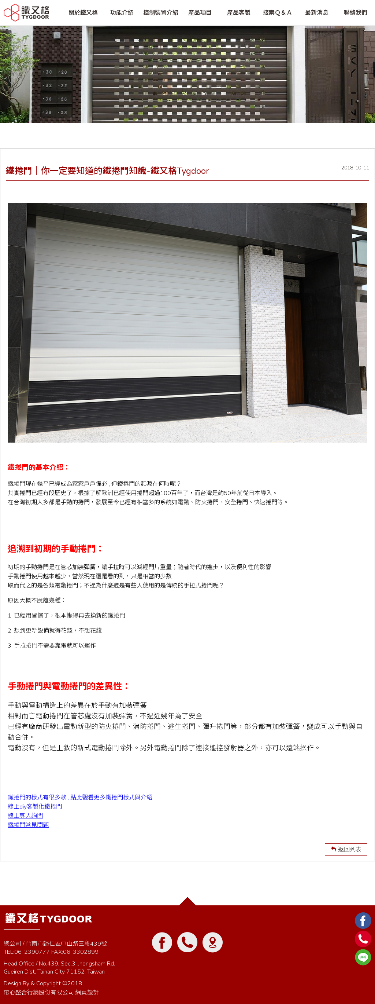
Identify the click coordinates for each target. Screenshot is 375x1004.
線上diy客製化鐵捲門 (35, 807)
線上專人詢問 (25, 816)
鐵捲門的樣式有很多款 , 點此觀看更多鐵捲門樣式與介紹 (80, 798)
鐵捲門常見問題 (28, 825)
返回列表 (346, 850)
